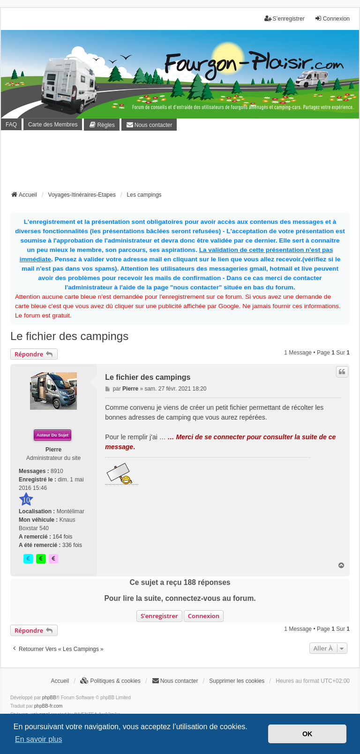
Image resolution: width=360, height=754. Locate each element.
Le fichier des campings (69, 336)
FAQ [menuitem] (11, 124)
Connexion (203, 616)
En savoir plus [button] (38, 739)
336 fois (72, 545)
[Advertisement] (181, 163)
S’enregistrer (159, 616)
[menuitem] (101, 124)
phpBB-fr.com (48, 706)
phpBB (49, 697)
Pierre (53, 449)
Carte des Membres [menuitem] (52, 124)
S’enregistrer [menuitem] (284, 18)
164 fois (62, 536)
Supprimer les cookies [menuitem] (236, 681)
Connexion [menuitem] (332, 18)
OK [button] (307, 734)
